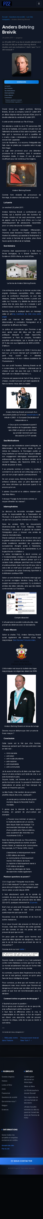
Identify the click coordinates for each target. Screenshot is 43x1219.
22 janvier (33, 902)
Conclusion (8, 97)
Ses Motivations (10, 91)
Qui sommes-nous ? (9, 1102)
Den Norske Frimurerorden (24, 640)
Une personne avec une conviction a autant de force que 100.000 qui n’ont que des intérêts (22, 954)
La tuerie (7, 86)
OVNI (3, 1090)
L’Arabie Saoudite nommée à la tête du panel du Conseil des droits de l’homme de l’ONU (31, 1112)
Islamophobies (9, 93)
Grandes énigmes (8, 1077)
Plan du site (5, 1149)
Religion (4, 1106)
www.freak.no (32, 415)
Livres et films (7, 1086)
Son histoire (8, 88)
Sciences (5, 1110)
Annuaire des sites (8, 1146)
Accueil (5, 17)
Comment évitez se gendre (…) (13, 102)
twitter (22, 949)
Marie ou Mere (29, 1087)
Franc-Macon (9, 95)
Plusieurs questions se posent (13, 100)
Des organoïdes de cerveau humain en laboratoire (31, 1100)
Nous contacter (21, 1162)
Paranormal (6, 1094)
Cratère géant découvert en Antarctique (29, 1080)
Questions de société (17, 17)
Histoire (4, 1082)
